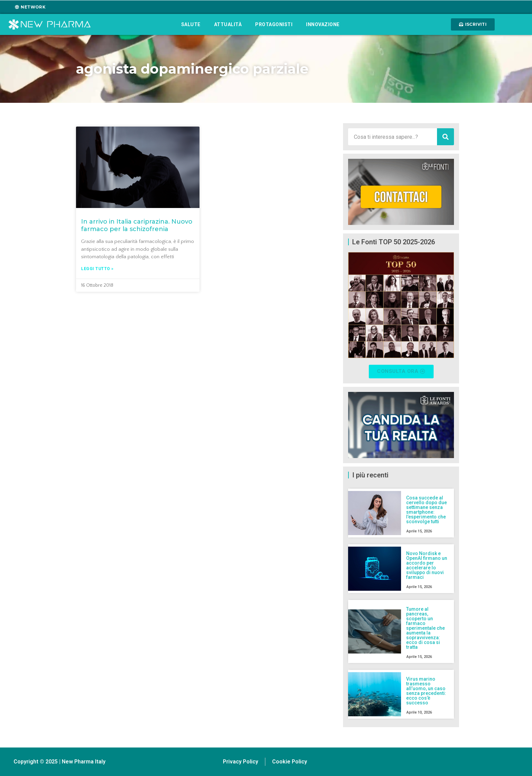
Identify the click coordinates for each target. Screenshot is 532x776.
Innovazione (323, 24)
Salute (191, 24)
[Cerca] (445, 136)
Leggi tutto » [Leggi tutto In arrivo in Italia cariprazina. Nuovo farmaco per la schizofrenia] (97, 268)
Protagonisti (273, 24)
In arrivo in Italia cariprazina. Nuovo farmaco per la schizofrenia (136, 225)
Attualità (228, 24)
